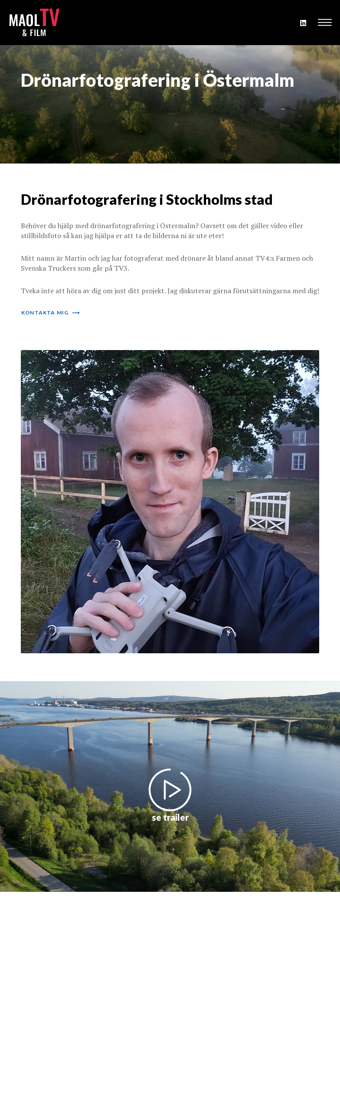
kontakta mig (50, 312)
